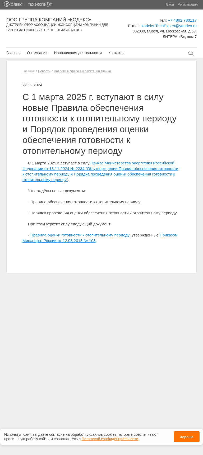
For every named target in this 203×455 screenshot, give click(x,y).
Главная (13, 53)
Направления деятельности (78, 53)
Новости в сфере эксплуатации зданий (82, 71)
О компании (37, 53)
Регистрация (188, 4)
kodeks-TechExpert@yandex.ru (169, 25)
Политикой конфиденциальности (110, 437)
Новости (44, 71)
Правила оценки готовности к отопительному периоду (80, 235)
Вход (170, 4)
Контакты (116, 53)
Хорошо (186, 436)
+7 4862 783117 (182, 20)
